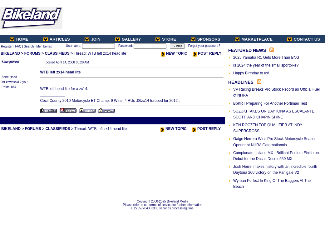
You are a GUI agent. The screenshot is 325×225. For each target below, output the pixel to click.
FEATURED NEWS (247, 50)
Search (29, 46)
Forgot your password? (204, 46)
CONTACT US (303, 39)
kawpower (11, 61)
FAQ (18, 46)
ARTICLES (56, 39)
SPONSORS (205, 39)
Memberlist (44, 46)
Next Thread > (213, 120)
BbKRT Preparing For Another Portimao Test (270, 103)
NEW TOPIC (174, 53)
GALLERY (128, 39)
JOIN (93, 39)
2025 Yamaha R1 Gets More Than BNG (266, 57)
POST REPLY (207, 53)
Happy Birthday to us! (251, 73)
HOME (19, 39)
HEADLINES (241, 82)
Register (6, 46)
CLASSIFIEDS (57, 53)
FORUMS (32, 53)
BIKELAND (10, 53)
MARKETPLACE (254, 39)
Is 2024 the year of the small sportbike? (265, 65)
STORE (165, 39)
